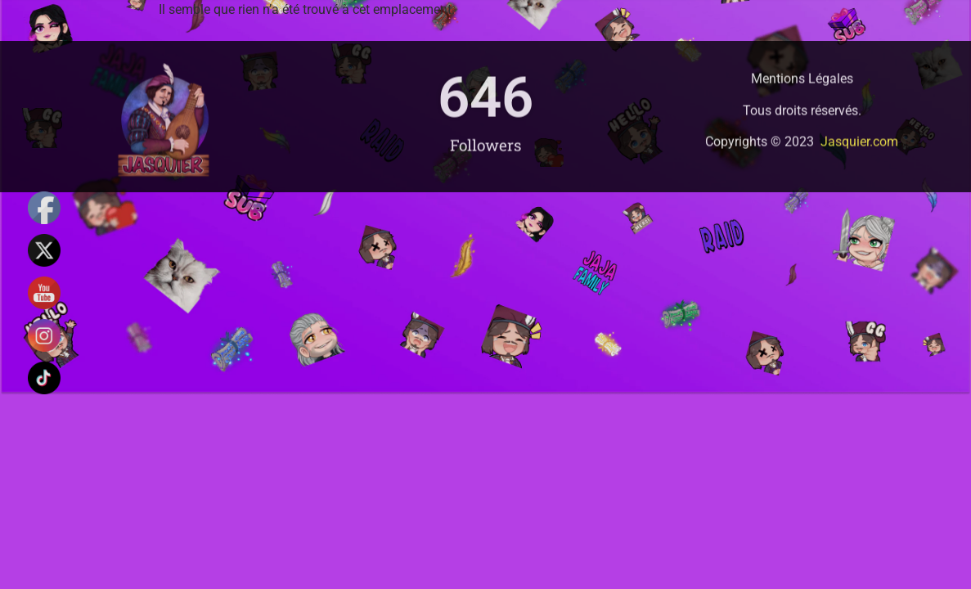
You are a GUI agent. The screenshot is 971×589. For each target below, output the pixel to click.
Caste (615, 57)
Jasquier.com (859, 152)
